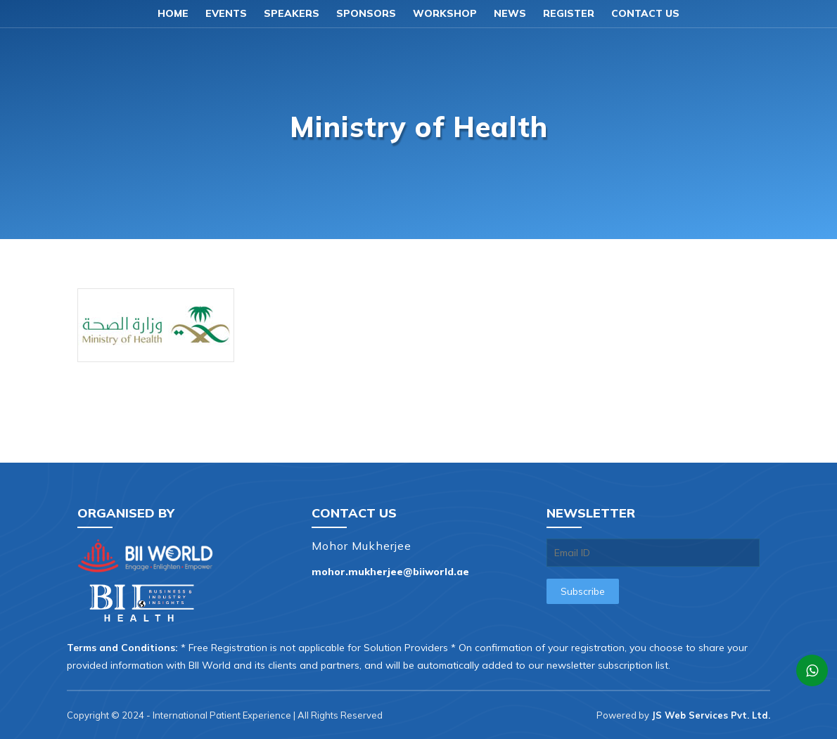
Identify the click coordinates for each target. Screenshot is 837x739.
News (510, 13)
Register (568, 13)
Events (226, 13)
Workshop (445, 13)
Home (173, 13)
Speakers (291, 13)
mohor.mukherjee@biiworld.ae (390, 571)
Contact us (645, 13)
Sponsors (366, 13)
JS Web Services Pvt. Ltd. (710, 715)
